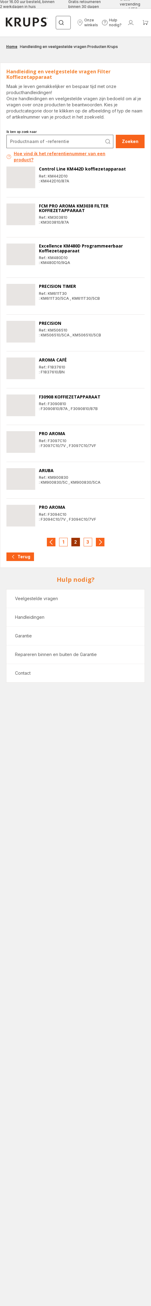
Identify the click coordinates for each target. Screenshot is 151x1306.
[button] (87, 23)
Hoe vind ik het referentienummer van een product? (55, 156)
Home (11, 46)
